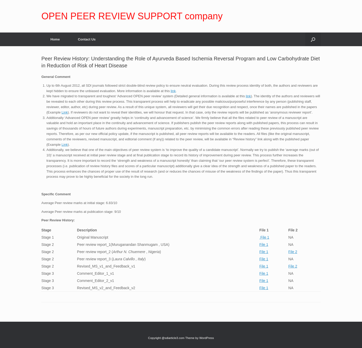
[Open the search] (313, 39)
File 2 (292, 252)
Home (55, 39)
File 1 (264, 237)
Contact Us (87, 39)
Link (65, 112)
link (173, 91)
